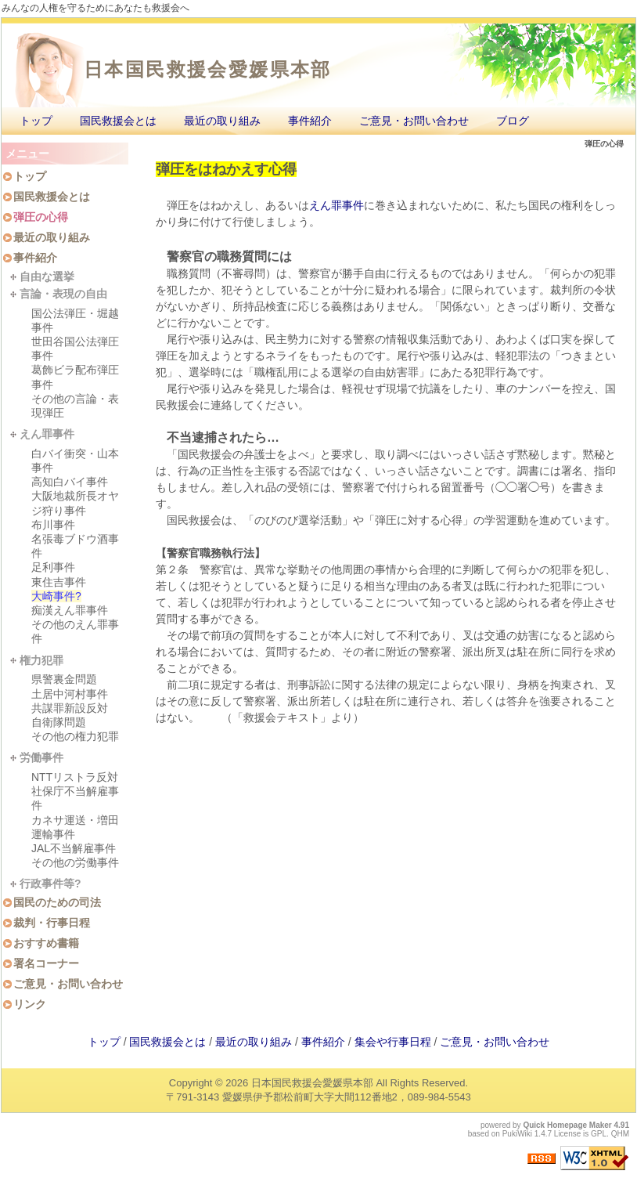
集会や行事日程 (392, 1041)
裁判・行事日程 (51, 922)
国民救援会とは (118, 120)
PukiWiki (517, 1133)
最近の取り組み (222, 120)
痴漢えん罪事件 (69, 610)
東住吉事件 (58, 582)
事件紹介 (310, 120)
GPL (598, 1133)
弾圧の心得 (40, 217)
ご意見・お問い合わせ (414, 120)
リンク (29, 1004)
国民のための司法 (57, 902)
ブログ (512, 120)
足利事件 (53, 567)
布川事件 (53, 525)
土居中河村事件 (69, 694)
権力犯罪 (41, 660)
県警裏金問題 (64, 679)
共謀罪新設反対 (69, 708)
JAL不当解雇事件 (73, 848)
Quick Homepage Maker (567, 1125)
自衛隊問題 (58, 722)
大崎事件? (56, 596)
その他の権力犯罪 (75, 736)
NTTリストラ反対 (74, 777)
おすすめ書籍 (46, 943)
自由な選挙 (47, 276)
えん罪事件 (336, 205)
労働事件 (41, 757)
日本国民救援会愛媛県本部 (208, 69)
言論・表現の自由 (63, 293)
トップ (36, 120)
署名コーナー (46, 963)
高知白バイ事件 (69, 481)
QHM (620, 1133)
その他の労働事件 (75, 862)
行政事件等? (50, 883)
